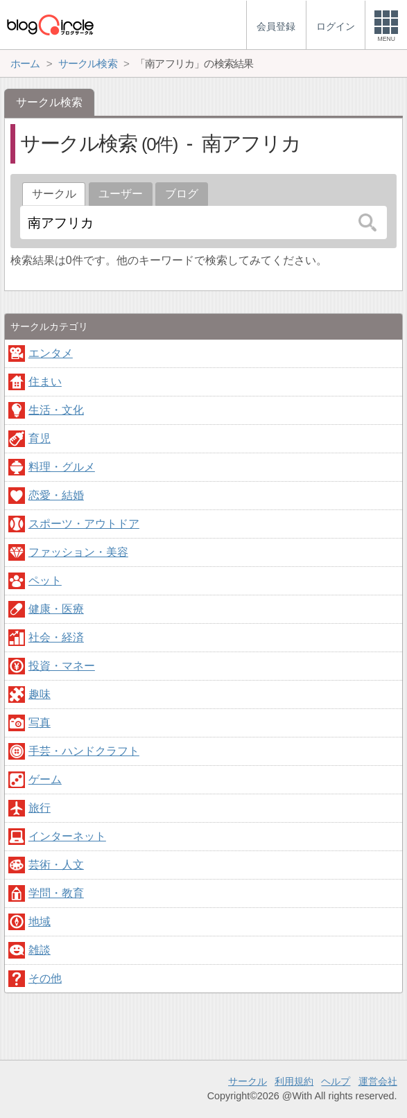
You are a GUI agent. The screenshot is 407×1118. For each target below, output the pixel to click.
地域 (39, 921)
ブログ (181, 194)
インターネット (67, 836)
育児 (39, 438)
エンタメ (50, 353)
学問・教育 (56, 893)
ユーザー (120, 194)
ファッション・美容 (78, 552)
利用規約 (294, 1081)
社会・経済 (56, 637)
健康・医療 (56, 609)
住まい (45, 381)
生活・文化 (56, 410)
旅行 (39, 808)
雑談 (39, 950)
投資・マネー (61, 666)
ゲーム (45, 779)
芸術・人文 (56, 865)
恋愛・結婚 (56, 495)
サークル (247, 1081)
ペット (45, 580)
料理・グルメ (61, 467)
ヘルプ (335, 1081)
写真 (39, 722)
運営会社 (377, 1081)
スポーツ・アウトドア (83, 524)
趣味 (39, 694)
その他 (45, 978)
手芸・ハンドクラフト (83, 751)
